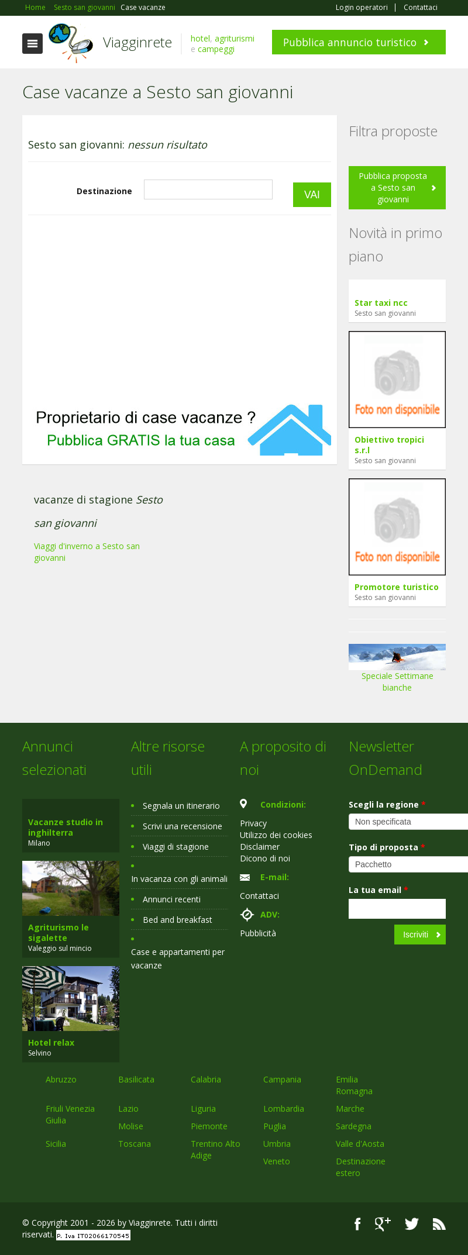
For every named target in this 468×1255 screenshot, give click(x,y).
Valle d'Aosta (360, 1143)
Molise (130, 1126)
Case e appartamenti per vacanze (178, 958)
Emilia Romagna (354, 1085)
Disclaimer (260, 846)
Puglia (274, 1126)
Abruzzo (61, 1079)
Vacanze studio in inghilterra (65, 827)
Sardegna (353, 1126)
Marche (350, 1108)
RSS (439, 1224)
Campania (282, 1079)
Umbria (277, 1143)
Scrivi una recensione (182, 826)
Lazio (128, 1108)
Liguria (203, 1108)
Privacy (253, 823)
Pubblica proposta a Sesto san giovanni (393, 187)
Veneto (276, 1161)
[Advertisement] (179, 309)
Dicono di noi (265, 858)
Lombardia (283, 1108)
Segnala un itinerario (181, 805)
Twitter (412, 1224)
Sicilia (56, 1143)
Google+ (383, 1224)
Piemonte (209, 1126)
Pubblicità (258, 933)
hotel (200, 38)
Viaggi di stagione (176, 846)
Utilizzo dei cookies (276, 834)
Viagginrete (137, 41)
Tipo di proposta (387, 847)
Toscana (134, 1143)
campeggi (216, 48)
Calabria (206, 1079)
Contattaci (421, 8)
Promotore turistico (397, 586)
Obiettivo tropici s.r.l (389, 445)
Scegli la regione (387, 804)
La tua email (378, 889)
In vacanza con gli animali (179, 878)
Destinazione (104, 190)
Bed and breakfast (177, 919)
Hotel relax (51, 1042)
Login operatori (362, 8)
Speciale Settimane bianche (397, 672)
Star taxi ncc (381, 302)
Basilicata (136, 1079)
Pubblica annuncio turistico (350, 42)
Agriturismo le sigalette (58, 932)
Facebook (358, 1224)
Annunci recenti (172, 899)
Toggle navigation (32, 43)
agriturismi (234, 38)
